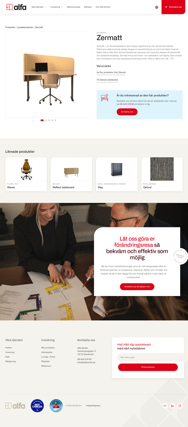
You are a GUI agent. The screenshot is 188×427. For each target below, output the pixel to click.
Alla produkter (48, 348)
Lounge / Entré (48, 357)
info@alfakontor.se (86, 362)
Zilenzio (101, 33)
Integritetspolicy (93, 405)
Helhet (8, 348)
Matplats (45, 362)
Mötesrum (46, 366)
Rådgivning (10, 362)
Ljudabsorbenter (25, 27)
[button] (39, 7)
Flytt (7, 357)
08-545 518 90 (127, 104)
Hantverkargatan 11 (86, 351)
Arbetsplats (46, 352)
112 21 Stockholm (85, 354)
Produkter (10, 27)
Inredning (10, 352)
